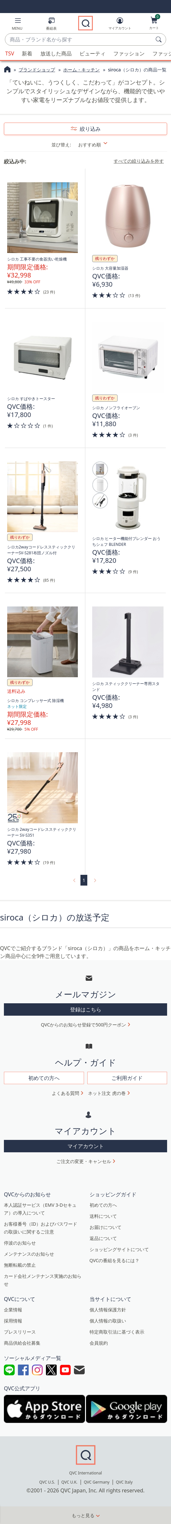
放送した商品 (56, 53)
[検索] (159, 39)
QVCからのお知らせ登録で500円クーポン (83, 1025)
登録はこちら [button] (85, 1009)
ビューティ (92, 53)
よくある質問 (65, 1093)
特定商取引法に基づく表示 (117, 1332)
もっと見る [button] (83, 1515)
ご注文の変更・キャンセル (83, 1161)
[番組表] (51, 25)
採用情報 (13, 1321)
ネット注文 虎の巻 (107, 1093)
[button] (17, 25)
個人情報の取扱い (108, 1321)
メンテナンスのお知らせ (29, 1254)
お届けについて (105, 1227)
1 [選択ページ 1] (83, 880)
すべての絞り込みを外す (139, 161)
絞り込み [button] (89, 128)
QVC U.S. (47, 1482)
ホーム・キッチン (81, 70)
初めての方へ (103, 1205)
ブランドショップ (37, 70)
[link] (74, 880)
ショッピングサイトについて (119, 1249)
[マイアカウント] (119, 25)
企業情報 (13, 1310)
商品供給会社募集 (22, 1343)
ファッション (129, 53)
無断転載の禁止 (20, 1265)
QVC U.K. (69, 1482)
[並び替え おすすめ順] (97, 144)
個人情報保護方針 (108, 1310)
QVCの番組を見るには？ (115, 1260)
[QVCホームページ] (7, 70)
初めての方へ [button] (44, 1078)
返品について (103, 1238)
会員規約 (99, 1343)
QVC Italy (124, 1482)
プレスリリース (20, 1332)
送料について (103, 1216)
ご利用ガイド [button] (127, 1078)
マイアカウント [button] (85, 1146)
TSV (9, 53)
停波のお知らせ (20, 1243)
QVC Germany (96, 1482)
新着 (27, 53)
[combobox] (79, 40)
